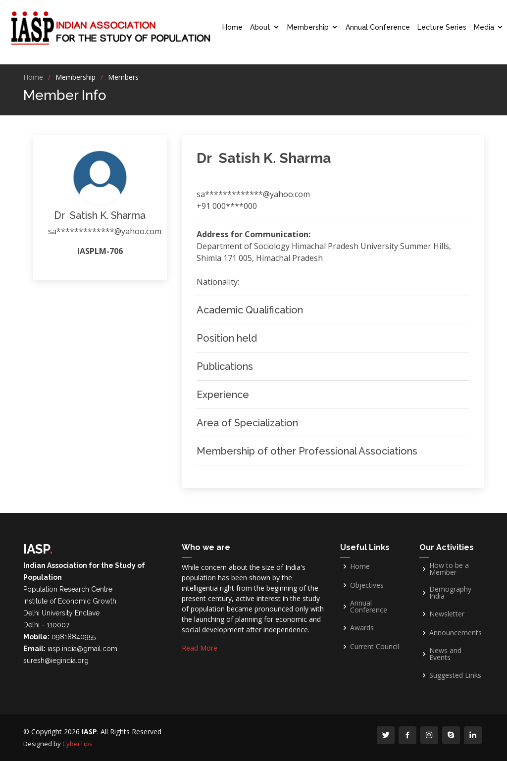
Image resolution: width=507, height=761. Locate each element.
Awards (362, 627)
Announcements (455, 632)
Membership (308, 27)
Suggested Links (455, 675)
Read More (199, 648)
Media (484, 27)
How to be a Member (449, 569)
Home (232, 27)
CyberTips (77, 743)
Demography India (450, 593)
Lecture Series (441, 27)
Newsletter (446, 613)
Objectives (367, 585)
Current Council (374, 646)
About (260, 27)
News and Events (445, 654)
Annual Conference (378, 27)
